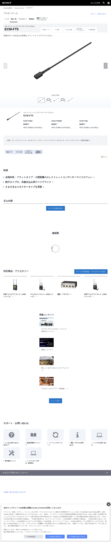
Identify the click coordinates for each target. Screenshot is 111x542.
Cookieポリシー (27, 529)
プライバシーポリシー (33, 532)
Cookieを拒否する (55, 537)
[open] (103, 3)
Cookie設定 (31, 537)
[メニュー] (108, 3)
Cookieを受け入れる (78, 537)
